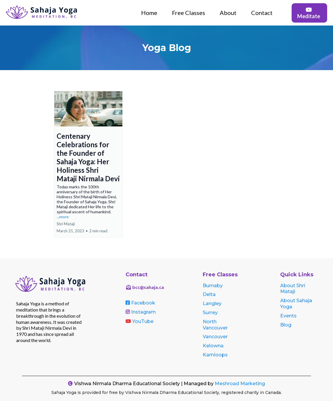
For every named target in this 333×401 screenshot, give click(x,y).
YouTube (142, 321)
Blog (285, 325)
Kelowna (213, 345)
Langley (212, 303)
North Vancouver (215, 325)
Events (288, 316)
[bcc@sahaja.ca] (142, 290)
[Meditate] (309, 13)
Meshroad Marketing (240, 383)
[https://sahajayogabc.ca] (42, 12)
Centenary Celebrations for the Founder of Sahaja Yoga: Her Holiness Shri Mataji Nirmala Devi (88, 157)
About (228, 12)
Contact (262, 12)
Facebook (143, 303)
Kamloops (215, 355)
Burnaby (213, 285)
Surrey (210, 312)
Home (149, 12)
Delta (209, 294)
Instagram (143, 312)
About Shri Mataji (292, 289)
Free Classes (188, 12)
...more (63, 216)
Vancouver (215, 336)
